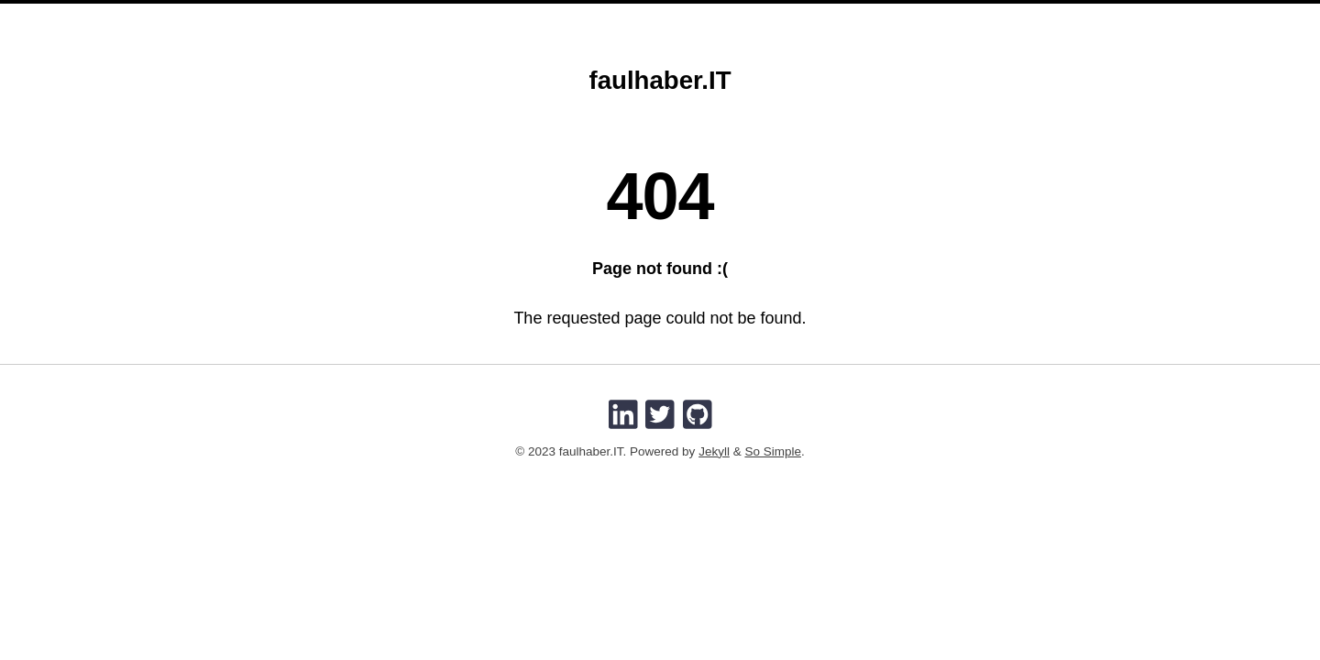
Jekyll (714, 451)
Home (592, 16)
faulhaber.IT (659, 80)
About (653, 16)
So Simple (772, 451)
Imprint (720, 16)
